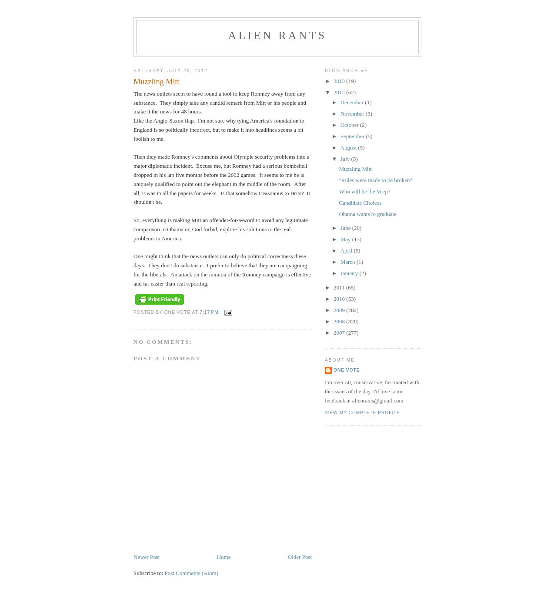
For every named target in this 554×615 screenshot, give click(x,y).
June (346, 228)
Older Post (300, 557)
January (350, 273)
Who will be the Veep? (364, 191)
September (353, 136)
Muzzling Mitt (355, 169)
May (346, 239)
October (350, 125)
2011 (340, 287)
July (345, 159)
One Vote (347, 370)
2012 (340, 92)
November (353, 113)
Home (224, 557)
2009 (340, 310)
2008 (340, 321)
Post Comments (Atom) (192, 573)
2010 (340, 299)
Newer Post (146, 557)
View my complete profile (362, 412)
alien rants (277, 35)
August (349, 147)
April (347, 250)
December (352, 102)
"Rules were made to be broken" (375, 180)
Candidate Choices (360, 202)
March (348, 262)
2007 (340, 332)
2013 (340, 81)
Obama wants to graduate (367, 214)
